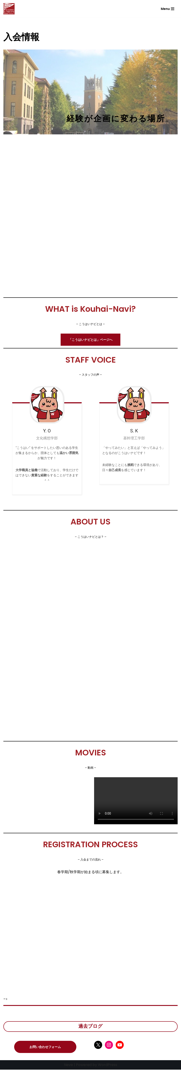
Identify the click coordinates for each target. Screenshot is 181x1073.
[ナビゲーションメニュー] (167, 9)
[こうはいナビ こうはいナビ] (9, 8)
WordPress (107, 1068)
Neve (68, 1068)
